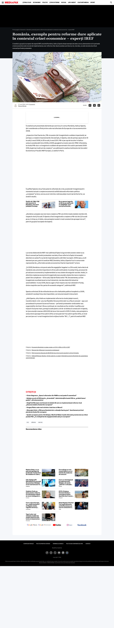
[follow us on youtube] (57, 525)
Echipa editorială (29, 543)
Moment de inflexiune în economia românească (45, 350)
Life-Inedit (72, 2)
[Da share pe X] (94, 105)
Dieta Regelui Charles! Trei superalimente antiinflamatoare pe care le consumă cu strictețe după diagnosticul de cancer (66, 505)
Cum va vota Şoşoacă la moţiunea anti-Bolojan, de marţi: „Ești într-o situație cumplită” (66, 482)
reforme (33, 422)
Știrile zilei (27, 2)
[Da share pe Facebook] (90, 105)
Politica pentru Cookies (43, 543)
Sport (92, 2)
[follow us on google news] (32, 525)
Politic (45, 2)
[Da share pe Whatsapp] (99, 105)
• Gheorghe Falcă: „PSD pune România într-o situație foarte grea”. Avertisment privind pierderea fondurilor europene (55, 411)
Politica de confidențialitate (74, 543)
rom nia (40, 422)
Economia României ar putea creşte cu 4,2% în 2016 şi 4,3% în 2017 (51, 347)
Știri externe (54, 2)
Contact (88, 543)
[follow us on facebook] (82, 525)
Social (63, 2)
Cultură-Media (83, 2)
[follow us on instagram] (69, 525)
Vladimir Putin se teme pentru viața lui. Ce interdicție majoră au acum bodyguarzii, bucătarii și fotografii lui (33, 494)
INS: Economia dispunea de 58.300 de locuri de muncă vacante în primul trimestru (55, 353)
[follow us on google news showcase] (44, 525)
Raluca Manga (22, 106)
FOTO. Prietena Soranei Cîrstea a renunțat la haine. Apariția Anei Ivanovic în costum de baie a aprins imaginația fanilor (66, 494)
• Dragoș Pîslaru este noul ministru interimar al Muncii (44, 407)
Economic (37, 2)
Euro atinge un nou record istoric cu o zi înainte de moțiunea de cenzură (65, 472)
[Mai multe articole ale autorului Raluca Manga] (15, 105)
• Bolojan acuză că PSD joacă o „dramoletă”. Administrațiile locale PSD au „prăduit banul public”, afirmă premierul (56, 399)
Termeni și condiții (58, 543)
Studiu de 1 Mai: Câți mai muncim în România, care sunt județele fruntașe (32, 204)
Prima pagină (16, 29)
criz (28, 422)
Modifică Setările (57, 548)
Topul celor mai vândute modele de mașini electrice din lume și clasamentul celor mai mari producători (32, 516)
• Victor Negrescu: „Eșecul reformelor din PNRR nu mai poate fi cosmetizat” (51, 395)
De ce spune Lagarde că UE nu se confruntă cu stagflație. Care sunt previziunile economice (66, 204)
